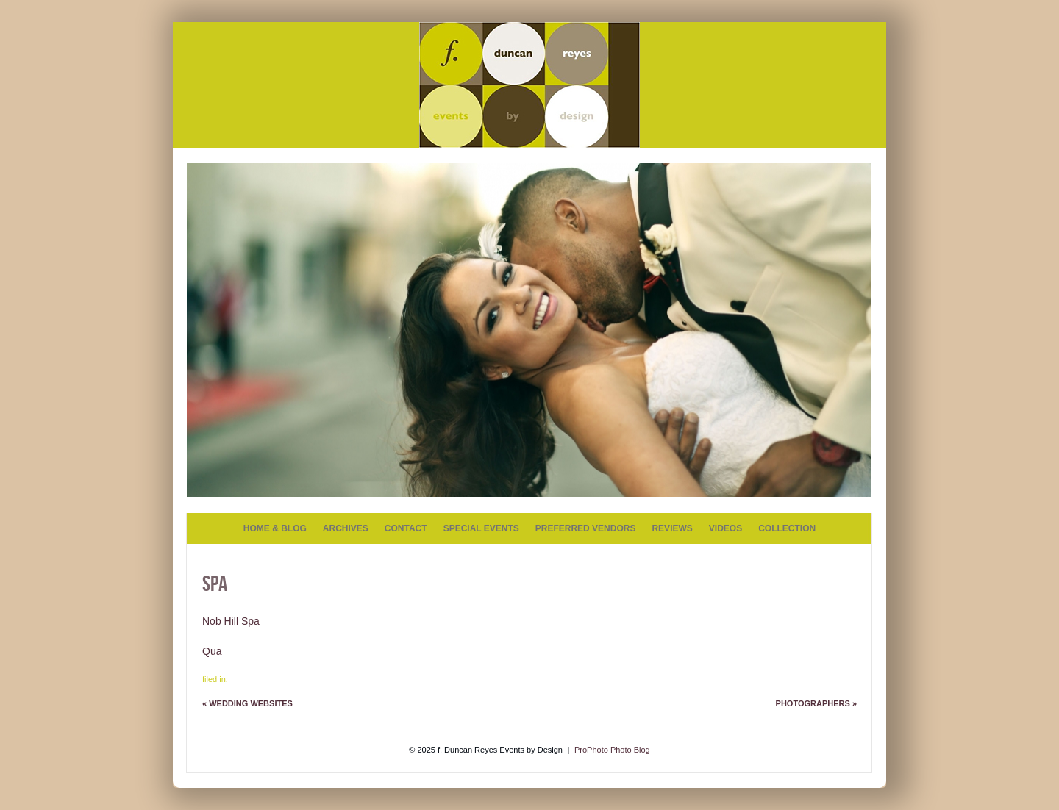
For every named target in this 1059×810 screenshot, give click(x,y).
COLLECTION (787, 528)
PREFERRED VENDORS (585, 528)
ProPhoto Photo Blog (612, 749)
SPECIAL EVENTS (481, 528)
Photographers (816, 703)
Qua (211, 651)
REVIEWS (672, 528)
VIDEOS (725, 528)
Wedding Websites (247, 703)
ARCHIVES (345, 528)
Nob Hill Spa (231, 621)
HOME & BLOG (275, 528)
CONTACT (406, 528)
